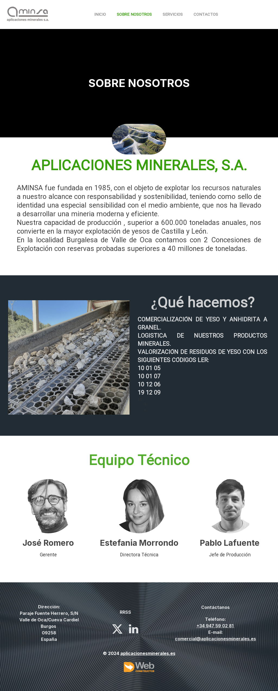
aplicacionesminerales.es (147, 653)
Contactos (206, 14)
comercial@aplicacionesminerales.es (215, 638)
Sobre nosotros (134, 14)
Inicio (100, 14)
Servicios (173, 14)
